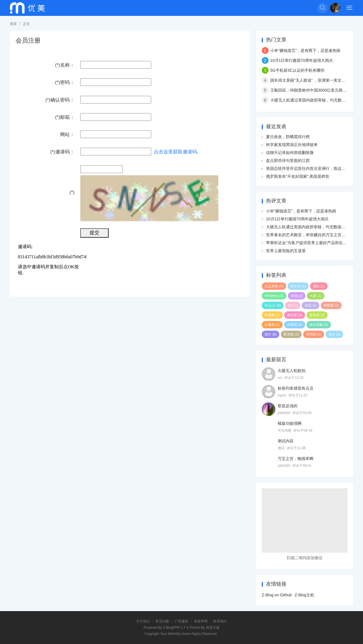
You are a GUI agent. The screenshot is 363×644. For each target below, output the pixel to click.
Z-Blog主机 (304, 595)
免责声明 (201, 621)
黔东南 (291, 334)
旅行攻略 (318, 325)
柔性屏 (317, 315)
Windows (274, 296)
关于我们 (143, 621)
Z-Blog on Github (277, 595)
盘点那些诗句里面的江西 (288, 160)
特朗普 (331, 305)
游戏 (297, 296)
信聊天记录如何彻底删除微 (290, 152)
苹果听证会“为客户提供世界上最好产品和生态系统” (311, 242)
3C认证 (273, 305)
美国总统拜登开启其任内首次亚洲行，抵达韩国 (307, 168)
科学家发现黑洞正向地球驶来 (292, 144)
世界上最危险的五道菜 (286, 250)
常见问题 (162, 621)
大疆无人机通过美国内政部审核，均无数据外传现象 (316, 100)
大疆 (316, 296)
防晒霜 (294, 325)
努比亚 (294, 315)
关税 (310, 305)
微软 (319, 286)
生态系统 (274, 286)
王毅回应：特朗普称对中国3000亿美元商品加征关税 (316, 90)
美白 (334, 334)
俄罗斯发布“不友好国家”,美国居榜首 (297, 176)
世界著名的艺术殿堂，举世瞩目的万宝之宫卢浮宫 (309, 235)
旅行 (271, 334)
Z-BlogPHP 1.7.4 (176, 628)
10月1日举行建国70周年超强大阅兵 (301, 60)
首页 (13, 24)
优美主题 (213, 628)
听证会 (298, 286)
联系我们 (220, 621)
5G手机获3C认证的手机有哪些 (297, 70)
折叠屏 (272, 325)
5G (292, 305)
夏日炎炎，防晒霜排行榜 (288, 136)
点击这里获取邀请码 (175, 151)
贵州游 (313, 334)
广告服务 (181, 621)
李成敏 (272, 315)
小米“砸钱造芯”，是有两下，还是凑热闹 (305, 50)
